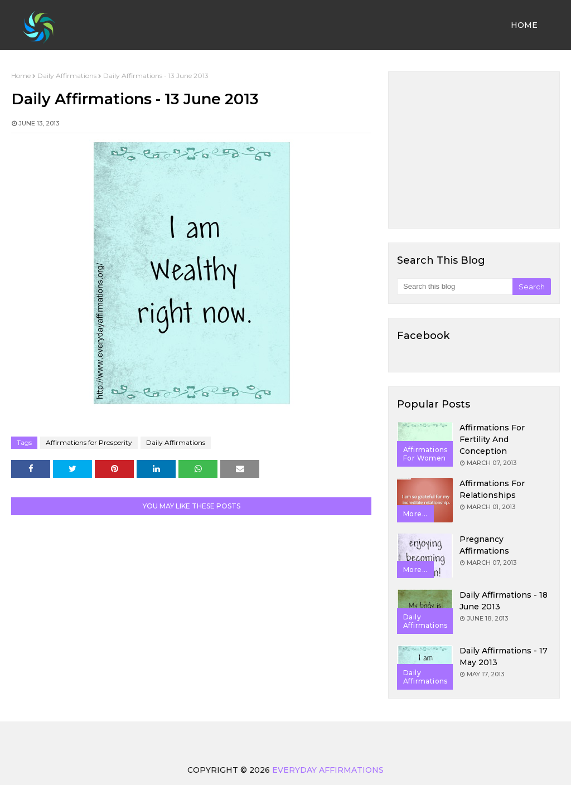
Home (21, 75)
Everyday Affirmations (328, 770)
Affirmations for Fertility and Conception (492, 439)
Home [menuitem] (524, 25)
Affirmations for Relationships (492, 489)
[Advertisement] (474, 150)
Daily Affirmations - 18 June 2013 (503, 601)
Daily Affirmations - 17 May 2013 (503, 656)
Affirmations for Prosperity (89, 442)
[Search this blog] (454, 286)
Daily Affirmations (66, 75)
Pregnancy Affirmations (484, 545)
